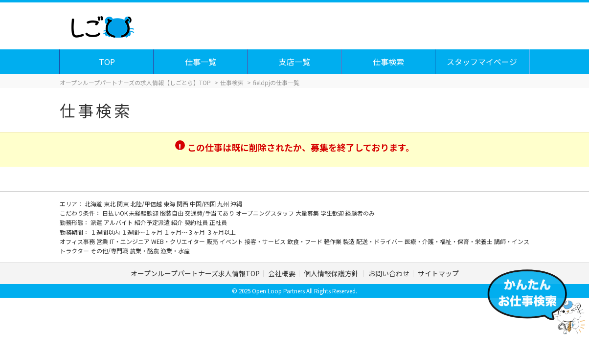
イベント (232, 241)
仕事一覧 (201, 61)
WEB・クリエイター (178, 241)
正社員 (218, 222)
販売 (213, 241)
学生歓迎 (332, 213)
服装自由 (172, 213)
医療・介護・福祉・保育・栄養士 (449, 241)
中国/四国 (203, 203)
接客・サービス (266, 241)
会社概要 (281, 273)
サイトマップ (438, 273)
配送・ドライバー (380, 241)
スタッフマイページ (482, 61)
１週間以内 (106, 232)
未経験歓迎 (144, 213)
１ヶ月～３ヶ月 (185, 232)
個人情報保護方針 (332, 273)
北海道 (94, 203)
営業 (103, 241)
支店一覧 (295, 61)
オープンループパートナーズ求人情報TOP (195, 273)
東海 (170, 203)
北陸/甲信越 (146, 203)
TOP (107, 61)
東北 (110, 203)
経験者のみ (360, 213)
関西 (183, 203)
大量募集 (307, 213)
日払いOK (115, 213)
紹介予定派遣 (153, 222)
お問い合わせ (388, 273)
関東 (123, 203)
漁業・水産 (175, 250)
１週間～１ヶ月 (142, 232)
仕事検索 (389, 61)
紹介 (177, 222)
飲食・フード (305, 241)
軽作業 (333, 241)
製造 (349, 241)
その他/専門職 (110, 250)
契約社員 (196, 222)
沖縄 (236, 203)
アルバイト (119, 222)
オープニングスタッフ (265, 213)
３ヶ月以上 (221, 232)
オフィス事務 (78, 241)
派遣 (97, 222)
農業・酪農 (145, 250)
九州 (223, 203)
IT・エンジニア (130, 241)
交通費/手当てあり (210, 213)
